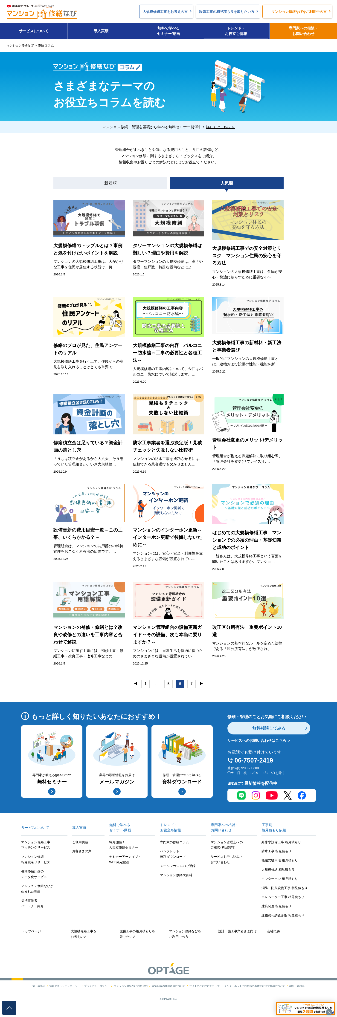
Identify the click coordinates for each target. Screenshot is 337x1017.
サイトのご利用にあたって (204, 985)
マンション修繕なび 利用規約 (131, 985)
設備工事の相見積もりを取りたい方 (137, 934)
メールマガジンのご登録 (177, 866)
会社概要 (273, 931)
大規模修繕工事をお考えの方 (83, 934)
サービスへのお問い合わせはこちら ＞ (259, 741)
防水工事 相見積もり (276, 851)
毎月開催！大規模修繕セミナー (123, 845)
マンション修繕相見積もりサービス (35, 859)
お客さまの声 (81, 851)
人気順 (227, 183)
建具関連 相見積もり (276, 906)
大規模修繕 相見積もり (278, 870)
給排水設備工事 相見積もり (281, 842)
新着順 (110, 183)
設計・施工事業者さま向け (237, 931)
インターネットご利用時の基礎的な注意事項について (254, 985)
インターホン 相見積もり (279, 879)
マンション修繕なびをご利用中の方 (184, 934)
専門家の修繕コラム (174, 842)
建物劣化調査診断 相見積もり (282, 915)
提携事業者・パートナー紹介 (32, 903)
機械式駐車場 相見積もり (279, 860)
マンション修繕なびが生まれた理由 (37, 888)
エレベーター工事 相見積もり (282, 897)
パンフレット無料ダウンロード (173, 854)
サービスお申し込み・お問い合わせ (227, 859)
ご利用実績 (80, 842)
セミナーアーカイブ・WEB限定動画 (125, 859)
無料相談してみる (268, 728)
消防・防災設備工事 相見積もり (284, 888)
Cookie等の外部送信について (168, 985)
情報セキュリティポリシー (64, 985)
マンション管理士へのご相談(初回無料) (227, 845)
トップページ (31, 931)
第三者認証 (38, 985)
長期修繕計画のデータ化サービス (34, 874)
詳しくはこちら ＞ (220, 127)
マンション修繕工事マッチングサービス (35, 845)
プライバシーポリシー (97, 985)
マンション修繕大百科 (176, 875)
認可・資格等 (297, 985)
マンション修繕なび (21, 45)
